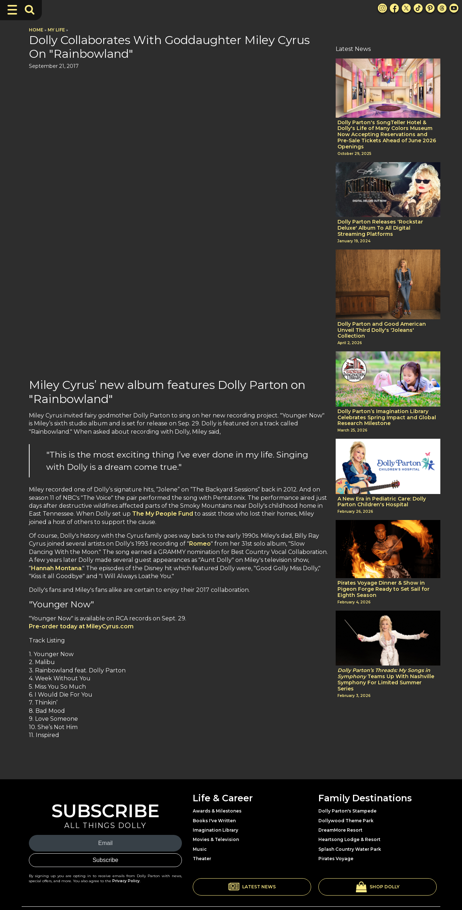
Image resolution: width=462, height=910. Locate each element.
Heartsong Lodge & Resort (349, 804)
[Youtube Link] (453, 8)
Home (36, 29)
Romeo (200, 243)
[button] (252, 851)
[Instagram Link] (382, 8)
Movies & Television (216, 804)
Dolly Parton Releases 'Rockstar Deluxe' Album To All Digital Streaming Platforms (380, 228)
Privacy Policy (126, 845)
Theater (202, 823)
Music (200, 813)
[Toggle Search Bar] (30, 10)
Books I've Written (214, 785)
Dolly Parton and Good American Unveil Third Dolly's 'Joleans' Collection (381, 330)
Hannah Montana (56, 268)
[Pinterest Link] (430, 8)
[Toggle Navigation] (12, 10)
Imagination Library (215, 794)
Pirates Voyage (335, 823)
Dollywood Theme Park (346, 785)
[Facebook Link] (394, 8)
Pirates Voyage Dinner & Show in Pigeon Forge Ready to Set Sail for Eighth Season (383, 589)
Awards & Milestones (217, 776)
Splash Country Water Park (349, 813)
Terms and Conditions (414, 888)
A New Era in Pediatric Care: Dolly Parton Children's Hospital (381, 502)
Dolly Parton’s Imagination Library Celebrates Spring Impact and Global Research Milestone (386, 417)
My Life (56, 29)
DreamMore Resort (340, 794)
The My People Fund (162, 214)
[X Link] (406, 8)
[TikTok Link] (418, 8)
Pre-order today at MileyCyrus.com (81, 326)
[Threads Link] (441, 8)
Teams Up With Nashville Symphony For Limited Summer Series (385, 679)
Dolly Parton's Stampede (347, 776)
